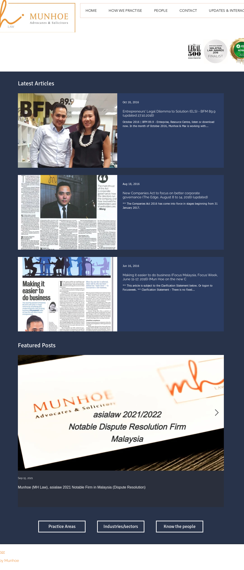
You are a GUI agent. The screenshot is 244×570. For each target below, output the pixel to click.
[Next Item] (217, 412)
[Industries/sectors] (120, 526)
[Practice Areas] (62, 526)
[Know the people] (179, 526)
